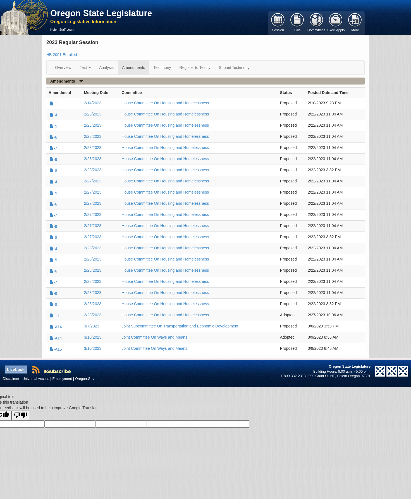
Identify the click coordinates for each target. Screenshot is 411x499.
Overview (63, 67)
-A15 (56, 349)
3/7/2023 (91, 326)
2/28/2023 (92, 248)
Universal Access (35, 379)
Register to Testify (195, 67)
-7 (53, 148)
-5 (53, 126)
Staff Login (66, 29)
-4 (53, 115)
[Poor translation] (20, 415)
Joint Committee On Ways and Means (154, 337)
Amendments (133, 67)
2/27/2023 (92, 181)
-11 (54, 316)
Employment (62, 379)
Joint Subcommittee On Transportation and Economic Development (180, 326)
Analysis (106, 67)
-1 (53, 104)
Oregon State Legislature (101, 13)
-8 (53, 170)
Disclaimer (11, 379)
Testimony (162, 67)
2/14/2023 (92, 103)
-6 (53, 137)
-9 (53, 159)
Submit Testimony (234, 67)
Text (85, 67)
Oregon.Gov (84, 379)
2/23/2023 (92, 114)
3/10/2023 (92, 337)
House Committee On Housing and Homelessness (165, 103)
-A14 (56, 327)
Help (53, 29)
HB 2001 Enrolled (61, 54)
